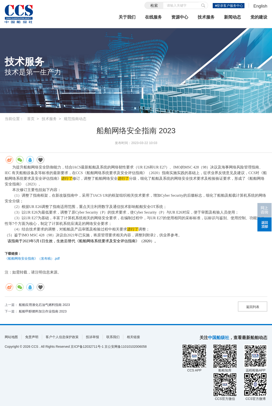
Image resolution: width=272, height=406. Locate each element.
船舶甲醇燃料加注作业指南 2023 (43, 311)
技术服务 (206, 17)
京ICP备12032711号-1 (87, 346)
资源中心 (179, 17)
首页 (31, 119)
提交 (203, 5)
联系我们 (113, 337)
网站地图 (11, 337)
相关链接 (133, 337)
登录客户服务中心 (229, 6)
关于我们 (127, 17)
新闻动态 (232, 17)
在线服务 (153, 17)
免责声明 (31, 337)
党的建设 (258, 17)
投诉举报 (92, 337)
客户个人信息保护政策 (62, 337)
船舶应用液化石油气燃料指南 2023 (44, 305)
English (260, 6)
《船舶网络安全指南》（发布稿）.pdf (32, 258)
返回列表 (252, 307)
